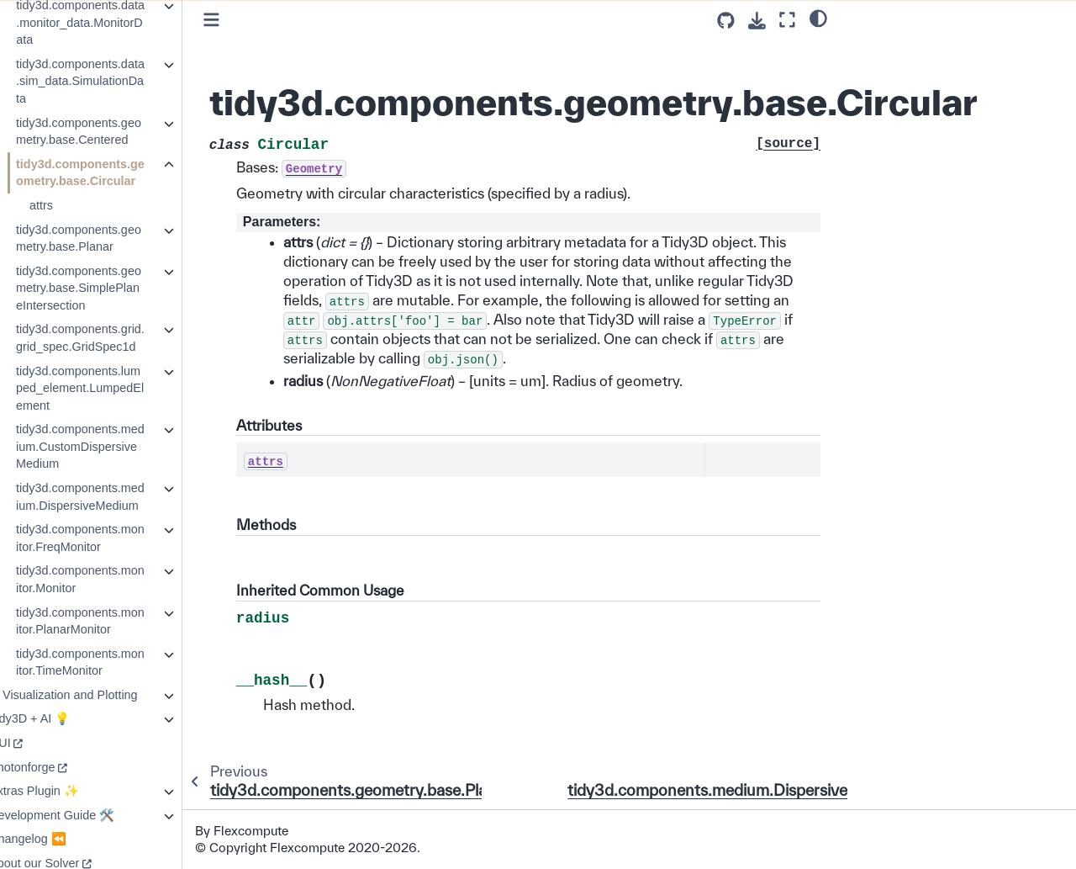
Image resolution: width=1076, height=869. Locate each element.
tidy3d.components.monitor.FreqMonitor (113, 538)
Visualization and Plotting (103, 695)
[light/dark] (818, 17)
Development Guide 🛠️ (84, 815)
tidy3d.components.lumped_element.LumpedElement (113, 388)
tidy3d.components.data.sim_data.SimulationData (113, 81)
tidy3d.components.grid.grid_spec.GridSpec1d (113, 337)
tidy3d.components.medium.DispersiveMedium (113, 496)
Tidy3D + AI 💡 (62, 718)
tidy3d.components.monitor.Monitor (113, 579)
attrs (74, 205)
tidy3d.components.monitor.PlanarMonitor (113, 621)
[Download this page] (757, 20)
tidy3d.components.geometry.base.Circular (113, 172)
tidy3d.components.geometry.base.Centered (111, 131)
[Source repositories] (725, 20)
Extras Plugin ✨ (67, 790)
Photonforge (54, 767)
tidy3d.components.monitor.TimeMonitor (113, 662)
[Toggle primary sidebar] (244, 19)
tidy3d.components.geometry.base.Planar (111, 238)
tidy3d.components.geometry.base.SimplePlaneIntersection (111, 288)
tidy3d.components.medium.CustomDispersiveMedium (113, 446)
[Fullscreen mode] (787, 19)
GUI (33, 743)
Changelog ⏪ (60, 838)
